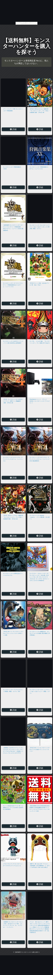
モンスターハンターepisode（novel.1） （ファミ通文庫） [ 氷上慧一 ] (40, 517)
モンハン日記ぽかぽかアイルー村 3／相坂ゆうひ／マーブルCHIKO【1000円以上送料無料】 (13, 807)
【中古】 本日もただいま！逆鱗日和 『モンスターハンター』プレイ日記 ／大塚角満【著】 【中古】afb (39, 110)
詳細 (13, 129)
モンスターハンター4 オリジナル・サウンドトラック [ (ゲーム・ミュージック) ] (13, 459)
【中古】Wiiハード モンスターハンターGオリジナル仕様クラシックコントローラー (40, 749)
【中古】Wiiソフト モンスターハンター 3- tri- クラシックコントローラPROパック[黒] (13, 633)
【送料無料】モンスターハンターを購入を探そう (26, 46)
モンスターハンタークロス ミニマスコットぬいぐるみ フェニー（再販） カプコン (40, 691)
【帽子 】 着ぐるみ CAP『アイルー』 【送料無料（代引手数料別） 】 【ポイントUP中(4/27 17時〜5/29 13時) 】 (40, 865)
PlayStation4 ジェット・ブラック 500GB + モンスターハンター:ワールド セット (40, 401)
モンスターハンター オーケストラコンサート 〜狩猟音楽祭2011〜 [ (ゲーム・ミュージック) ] (13, 284)
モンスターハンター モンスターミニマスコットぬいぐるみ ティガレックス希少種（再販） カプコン (39, 226)
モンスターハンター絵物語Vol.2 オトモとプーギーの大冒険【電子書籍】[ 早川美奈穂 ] (40, 633)
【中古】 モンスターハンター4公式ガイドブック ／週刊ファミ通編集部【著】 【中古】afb (13, 401)
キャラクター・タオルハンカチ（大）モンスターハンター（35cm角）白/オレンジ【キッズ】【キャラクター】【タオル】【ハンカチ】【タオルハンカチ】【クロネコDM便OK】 (39, 577)
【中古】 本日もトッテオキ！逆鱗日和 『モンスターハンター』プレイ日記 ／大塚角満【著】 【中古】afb (13, 517)
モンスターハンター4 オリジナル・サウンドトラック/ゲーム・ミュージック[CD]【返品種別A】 (39, 459)
